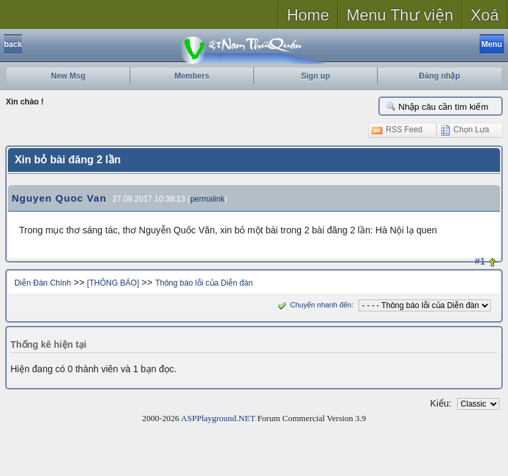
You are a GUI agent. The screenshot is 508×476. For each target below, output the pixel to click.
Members (192, 76)
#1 (480, 261)
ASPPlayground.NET (218, 418)
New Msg (68, 76)
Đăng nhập (439, 76)
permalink (207, 199)
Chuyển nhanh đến (313, 305)
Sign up (315, 76)
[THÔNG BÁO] (113, 283)
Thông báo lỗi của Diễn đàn (204, 283)
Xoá (484, 15)
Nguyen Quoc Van (59, 198)
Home (308, 15)
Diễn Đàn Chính (43, 283)
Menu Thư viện (400, 15)
